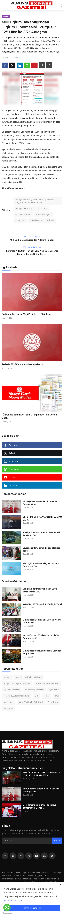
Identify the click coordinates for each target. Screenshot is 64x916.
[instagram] (20, 855)
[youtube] (36, 855)
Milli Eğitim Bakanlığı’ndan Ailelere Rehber (32, 239)
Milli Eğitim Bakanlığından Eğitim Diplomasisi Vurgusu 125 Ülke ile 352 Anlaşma (34, 201)
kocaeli (46, 695)
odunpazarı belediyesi (34, 689)
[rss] (52, 855)
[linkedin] (44, 855)
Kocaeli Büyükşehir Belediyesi (29, 677)
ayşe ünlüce (54, 689)
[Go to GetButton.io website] (7, 913)
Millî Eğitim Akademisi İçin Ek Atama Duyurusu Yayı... (41, 564)
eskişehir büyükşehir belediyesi (17, 683)
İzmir (57, 695)
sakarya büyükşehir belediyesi (17, 695)
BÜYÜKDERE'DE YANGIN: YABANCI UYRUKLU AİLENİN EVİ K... (41, 774)
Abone (57, 840)
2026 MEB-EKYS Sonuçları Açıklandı (22, 364)
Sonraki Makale (32, 247)
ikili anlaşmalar (36, 220)
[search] (60, 5)
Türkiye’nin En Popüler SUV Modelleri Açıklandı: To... (41, 533)
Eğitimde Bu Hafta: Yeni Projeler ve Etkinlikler (26, 314)
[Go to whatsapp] (7, 907)
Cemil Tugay (53, 702)
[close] (60, 884)
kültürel (50, 220)
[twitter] (13, 855)
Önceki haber (32, 236)
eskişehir (7, 677)
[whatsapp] (28, 855)
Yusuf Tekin (42, 208)
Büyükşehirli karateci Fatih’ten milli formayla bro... (40, 502)
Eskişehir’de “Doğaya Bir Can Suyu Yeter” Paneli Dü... (40, 590)
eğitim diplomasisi (23, 214)
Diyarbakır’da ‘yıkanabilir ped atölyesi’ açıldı (41, 549)
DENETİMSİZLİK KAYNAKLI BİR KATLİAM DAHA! (42, 518)
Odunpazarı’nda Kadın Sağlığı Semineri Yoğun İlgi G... (42, 652)
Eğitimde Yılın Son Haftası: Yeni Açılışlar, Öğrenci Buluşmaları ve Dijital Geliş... (32, 252)
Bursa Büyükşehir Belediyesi (30, 702)
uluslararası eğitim (43, 214)
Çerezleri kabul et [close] (32, 908)
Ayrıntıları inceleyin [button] (13, 900)
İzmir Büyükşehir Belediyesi (47, 683)
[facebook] (5, 855)
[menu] (3, 5)
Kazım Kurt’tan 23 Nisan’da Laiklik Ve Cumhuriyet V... (41, 636)
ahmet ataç (8, 702)
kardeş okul (20, 220)
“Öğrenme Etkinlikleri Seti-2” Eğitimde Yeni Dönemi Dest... (30, 416)
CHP (36, 695)
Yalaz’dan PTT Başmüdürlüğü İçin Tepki (42, 604)
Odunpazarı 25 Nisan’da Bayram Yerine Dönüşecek (42, 621)
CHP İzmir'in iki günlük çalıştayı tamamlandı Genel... (39, 806)
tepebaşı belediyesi (12, 689)
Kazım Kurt (8, 708)
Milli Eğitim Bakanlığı (24, 208)
